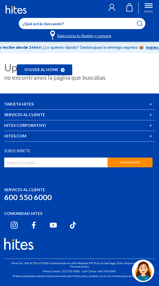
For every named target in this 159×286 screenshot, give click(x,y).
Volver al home (44, 69)
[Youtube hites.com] (53, 225)
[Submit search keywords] (143, 23)
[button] (112, 8)
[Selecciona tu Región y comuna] (81, 34)
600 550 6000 (28, 197)
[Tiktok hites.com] (72, 225)
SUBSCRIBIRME (130, 162)
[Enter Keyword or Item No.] (82, 23)
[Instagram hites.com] (14, 225)
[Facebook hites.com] (33, 225)
